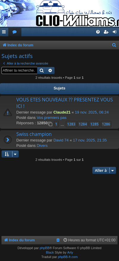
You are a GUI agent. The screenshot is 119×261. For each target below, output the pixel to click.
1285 (94, 124)
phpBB (45, 248)
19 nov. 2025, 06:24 (92, 112)
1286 (106, 124)
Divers (42, 145)
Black (50, 252)
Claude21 (62, 112)
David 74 (61, 140)
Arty (70, 252)
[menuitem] (15, 32)
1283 (71, 124)
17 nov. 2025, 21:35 (90, 140)
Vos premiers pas (51, 117)
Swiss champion (34, 134)
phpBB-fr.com (68, 257)
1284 (83, 124)
